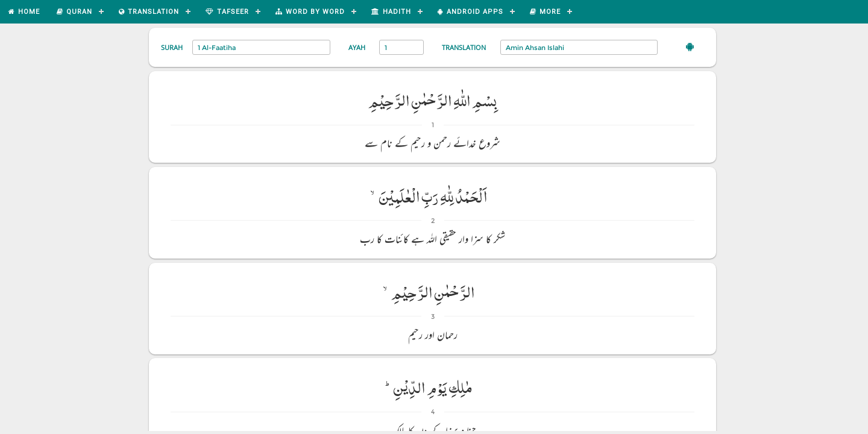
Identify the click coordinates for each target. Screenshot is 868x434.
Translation (464, 47)
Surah (172, 47)
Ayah (356, 47)
